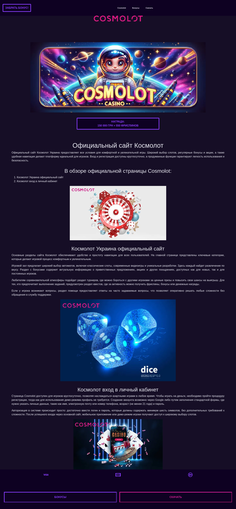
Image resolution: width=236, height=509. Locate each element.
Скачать (149, 8)
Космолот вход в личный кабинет (37, 181)
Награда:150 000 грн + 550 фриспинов (118, 123)
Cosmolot (121, 8)
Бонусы (135, 8)
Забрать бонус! (16, 7)
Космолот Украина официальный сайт (40, 177)
